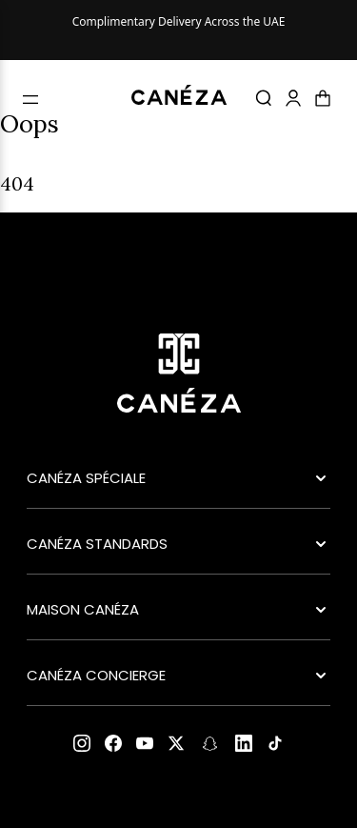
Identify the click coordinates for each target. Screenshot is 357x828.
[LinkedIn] (243, 743)
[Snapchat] (210, 744)
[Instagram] (81, 743)
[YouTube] (144, 743)
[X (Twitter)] (176, 743)
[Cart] (322, 98)
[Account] (293, 98)
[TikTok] (275, 743)
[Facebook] (113, 743)
